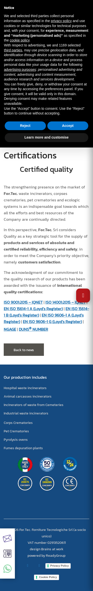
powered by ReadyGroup (46, 555)
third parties (13, 50)
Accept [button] (68, 126)
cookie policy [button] (19, 40)
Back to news (24, 350)
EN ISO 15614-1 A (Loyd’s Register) (33, 309)
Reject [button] (25, 126)
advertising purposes (20, 70)
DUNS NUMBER (33, 329)
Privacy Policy (59, 565)
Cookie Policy (48, 577)
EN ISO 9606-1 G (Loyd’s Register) (52, 322)
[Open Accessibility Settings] (83, 295)
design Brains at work (46, 549)
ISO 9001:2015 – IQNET (23, 302)
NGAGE (10, 329)
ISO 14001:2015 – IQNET (65, 302)
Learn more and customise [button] (46, 137)
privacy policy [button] (61, 21)
